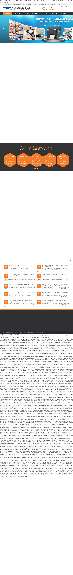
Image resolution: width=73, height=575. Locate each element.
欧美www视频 (21, 430)
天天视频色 (3, 459)
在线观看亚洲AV (57, 383)
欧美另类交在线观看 (60, 421)
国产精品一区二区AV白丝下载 (52, 342)
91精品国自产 (10, 421)
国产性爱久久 (16, 358)
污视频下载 (27, 438)
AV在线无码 (15, 342)
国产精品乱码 (67, 449)
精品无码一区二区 (68, 399)
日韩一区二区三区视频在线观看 (43, 463)
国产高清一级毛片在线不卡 (36, 419)
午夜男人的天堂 (61, 460)
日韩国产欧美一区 (54, 427)
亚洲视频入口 (18, 460)
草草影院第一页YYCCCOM (60, 414)
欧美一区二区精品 (10, 419)
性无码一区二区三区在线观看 (27, 408)
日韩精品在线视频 (28, 432)
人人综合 (24, 388)
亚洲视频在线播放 (38, 356)
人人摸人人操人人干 (22, 462)
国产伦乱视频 (47, 359)
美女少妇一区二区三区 (15, 372)
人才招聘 (45, 13)
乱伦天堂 (13, 391)
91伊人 (29, 370)
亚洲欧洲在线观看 (61, 388)
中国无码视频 (58, 405)
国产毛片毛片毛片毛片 (63, 369)
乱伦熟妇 (69, 369)
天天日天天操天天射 (62, 372)
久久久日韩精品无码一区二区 (60, 465)
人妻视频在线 (21, 446)
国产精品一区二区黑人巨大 (15, 378)
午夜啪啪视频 (66, 429)
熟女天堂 (66, 400)
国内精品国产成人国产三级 (51, 405)
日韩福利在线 (11, 408)
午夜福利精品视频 (50, 383)
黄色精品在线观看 (36, 474)
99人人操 (59, 432)
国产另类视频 (38, 353)
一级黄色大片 (31, 359)
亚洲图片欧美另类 (52, 391)
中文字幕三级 (47, 430)
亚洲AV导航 (63, 386)
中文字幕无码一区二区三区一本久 (52, 432)
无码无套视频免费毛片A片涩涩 (23, 380)
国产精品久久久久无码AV (17, 367)
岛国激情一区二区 (47, 444)
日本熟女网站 (33, 366)
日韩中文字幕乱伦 (23, 443)
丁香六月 (57, 369)
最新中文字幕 (16, 473)
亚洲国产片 (42, 443)
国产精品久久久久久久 (4, 410)
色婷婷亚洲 (61, 394)
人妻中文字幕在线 (68, 459)
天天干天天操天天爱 (37, 468)
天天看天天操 (26, 424)
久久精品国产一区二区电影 (53, 408)
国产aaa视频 (35, 350)
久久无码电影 (9, 339)
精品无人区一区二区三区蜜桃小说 (39, 410)
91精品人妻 (69, 440)
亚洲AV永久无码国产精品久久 (38, 408)
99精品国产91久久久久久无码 (46, 470)
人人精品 (12, 451)
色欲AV (14, 433)
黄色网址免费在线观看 (29, 400)
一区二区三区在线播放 (58, 435)
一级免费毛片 (22, 432)
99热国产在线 (45, 378)
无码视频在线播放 (5, 465)
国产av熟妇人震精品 (10, 377)
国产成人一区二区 (11, 468)
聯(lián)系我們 (68, 6)
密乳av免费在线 (60, 413)
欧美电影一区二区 (30, 463)
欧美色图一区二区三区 (34, 342)
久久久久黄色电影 (4, 468)
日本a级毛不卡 (53, 402)
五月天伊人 (61, 353)
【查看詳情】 (64, 288)
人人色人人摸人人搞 (64, 405)
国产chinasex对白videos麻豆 (39, 373)
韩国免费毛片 (17, 377)
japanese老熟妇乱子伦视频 (11, 370)
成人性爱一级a (55, 463)
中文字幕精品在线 (55, 353)
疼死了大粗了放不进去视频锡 (23, 414)
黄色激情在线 (48, 416)
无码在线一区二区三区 (55, 441)
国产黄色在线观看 (12, 463)
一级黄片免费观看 (3, 381)
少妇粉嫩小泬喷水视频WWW (13, 414)
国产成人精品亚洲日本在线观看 (54, 457)
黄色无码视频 (45, 367)
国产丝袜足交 (45, 339)
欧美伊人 (36, 454)
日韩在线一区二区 (26, 391)
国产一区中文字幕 (57, 362)
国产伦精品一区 (47, 438)
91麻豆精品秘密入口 (15, 397)
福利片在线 (56, 460)
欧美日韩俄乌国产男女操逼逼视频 (17, 388)
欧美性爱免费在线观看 (36, 414)
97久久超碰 (31, 438)
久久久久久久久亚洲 (44, 419)
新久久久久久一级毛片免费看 (62, 351)
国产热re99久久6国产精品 (7, 350)
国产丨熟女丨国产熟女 (7, 438)
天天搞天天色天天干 (21, 386)
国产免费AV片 (44, 353)
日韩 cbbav (51, 460)
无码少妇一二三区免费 (39, 449)
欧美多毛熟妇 (35, 438)
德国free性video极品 (14, 459)
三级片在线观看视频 (65, 381)
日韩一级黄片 (41, 454)
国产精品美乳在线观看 (22, 455)
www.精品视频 (6, 394)
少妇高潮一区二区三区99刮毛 (25, 394)
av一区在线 (22, 457)
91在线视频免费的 (63, 441)
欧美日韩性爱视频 (35, 427)
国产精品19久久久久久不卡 (51, 473)
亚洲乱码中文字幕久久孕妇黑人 (37, 378)
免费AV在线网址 (33, 381)
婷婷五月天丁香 (69, 347)
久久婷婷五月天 (3, 348)
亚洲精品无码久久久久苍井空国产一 (19, 403)
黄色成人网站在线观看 (61, 422)
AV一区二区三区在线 (3, 361)
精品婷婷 (48, 427)
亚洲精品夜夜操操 (30, 345)
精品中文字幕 (27, 411)
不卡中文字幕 (15, 452)
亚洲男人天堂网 (39, 403)
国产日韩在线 (62, 419)
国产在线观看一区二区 (54, 356)
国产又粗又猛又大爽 (51, 414)
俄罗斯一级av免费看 (33, 435)
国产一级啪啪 (2, 470)
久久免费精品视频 (36, 459)
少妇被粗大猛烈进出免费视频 (63, 463)
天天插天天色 (23, 378)
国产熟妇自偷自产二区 (45, 457)
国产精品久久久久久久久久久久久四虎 (23, 366)
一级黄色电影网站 (51, 465)
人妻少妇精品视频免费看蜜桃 (29, 454)
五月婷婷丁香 (42, 430)
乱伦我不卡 (24, 367)
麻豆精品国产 (18, 345)
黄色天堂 (4, 397)
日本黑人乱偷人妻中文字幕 (58, 411)
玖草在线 (53, 345)
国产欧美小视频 (28, 378)
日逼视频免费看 (5, 403)
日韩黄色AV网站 (53, 430)
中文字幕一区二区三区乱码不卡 (43, 451)
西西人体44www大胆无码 (30, 356)
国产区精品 (66, 413)
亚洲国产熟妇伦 (50, 347)
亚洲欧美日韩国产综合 (6, 474)
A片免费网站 (58, 430)
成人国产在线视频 (39, 366)
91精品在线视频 (42, 474)
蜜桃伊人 (65, 427)
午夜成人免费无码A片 (30, 402)
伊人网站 (46, 340)
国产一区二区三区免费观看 (47, 345)
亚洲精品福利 (27, 422)
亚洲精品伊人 (2, 411)
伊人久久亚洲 (61, 397)
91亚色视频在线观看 (8, 462)
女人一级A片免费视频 (52, 377)
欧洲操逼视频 (11, 473)
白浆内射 (39, 421)
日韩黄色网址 (5, 414)
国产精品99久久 (32, 399)
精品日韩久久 (26, 350)
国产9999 (33, 462)
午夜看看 (31, 430)
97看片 (11, 359)
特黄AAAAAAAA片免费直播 (26, 444)
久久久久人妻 (4, 377)
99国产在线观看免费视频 (63, 455)
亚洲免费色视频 (68, 345)
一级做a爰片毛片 (68, 419)
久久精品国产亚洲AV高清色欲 (32, 340)
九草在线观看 (47, 452)
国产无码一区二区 (56, 366)
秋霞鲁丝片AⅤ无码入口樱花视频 (33, 416)
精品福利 (24, 389)
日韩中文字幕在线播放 (48, 422)
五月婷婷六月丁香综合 (62, 375)
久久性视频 (47, 410)
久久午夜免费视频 (25, 359)
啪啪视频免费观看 (33, 348)
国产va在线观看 (52, 410)
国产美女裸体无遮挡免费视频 (19, 424)
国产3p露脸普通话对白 (9, 411)
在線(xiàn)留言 (62, 6)
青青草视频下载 (66, 392)
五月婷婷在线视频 (38, 418)
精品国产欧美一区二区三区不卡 (10, 340)
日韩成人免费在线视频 (42, 441)
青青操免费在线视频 (62, 380)
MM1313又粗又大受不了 (43, 407)
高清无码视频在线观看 (53, 451)
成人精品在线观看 (64, 457)
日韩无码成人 (29, 367)
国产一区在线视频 (64, 433)
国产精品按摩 (18, 463)
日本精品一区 (18, 361)
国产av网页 (4, 449)
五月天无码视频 (24, 370)
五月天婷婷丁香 (18, 433)
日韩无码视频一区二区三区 (34, 377)
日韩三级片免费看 (7, 388)
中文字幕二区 (8, 459)
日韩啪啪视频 (37, 443)
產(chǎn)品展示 (26, 13)
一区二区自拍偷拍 (22, 348)
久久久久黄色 (15, 407)
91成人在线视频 (20, 476)
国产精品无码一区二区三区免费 (38, 388)
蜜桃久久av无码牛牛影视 (13, 380)
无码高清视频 (8, 383)
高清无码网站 (35, 448)
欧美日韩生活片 (32, 418)
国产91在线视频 (13, 457)
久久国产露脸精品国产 (23, 473)
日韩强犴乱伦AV (53, 369)
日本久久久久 (12, 474)
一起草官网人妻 (55, 394)
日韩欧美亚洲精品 (7, 457)
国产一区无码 (41, 440)
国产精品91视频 (53, 438)
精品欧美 (31, 422)
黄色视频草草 (28, 462)
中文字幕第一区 (10, 342)
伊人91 (47, 468)
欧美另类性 (59, 364)
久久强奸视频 (52, 443)
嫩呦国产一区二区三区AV (24, 377)
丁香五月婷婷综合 (23, 465)
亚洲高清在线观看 (55, 372)
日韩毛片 (11, 424)
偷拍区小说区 (33, 353)
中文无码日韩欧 (50, 351)
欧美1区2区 (13, 470)
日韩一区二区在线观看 (52, 407)
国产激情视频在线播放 (22, 452)
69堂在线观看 (11, 400)
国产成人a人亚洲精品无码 (18, 416)
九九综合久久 (31, 373)
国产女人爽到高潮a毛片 (15, 353)
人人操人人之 (48, 441)
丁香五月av (31, 392)
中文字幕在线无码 (15, 430)
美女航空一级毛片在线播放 (15, 440)
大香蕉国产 (59, 402)
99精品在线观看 (37, 457)
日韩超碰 (39, 435)
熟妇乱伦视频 (68, 438)
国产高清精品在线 (37, 400)
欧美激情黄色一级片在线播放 (59, 350)
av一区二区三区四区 (27, 358)
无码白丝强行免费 (46, 429)
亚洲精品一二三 (29, 448)
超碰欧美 (24, 364)
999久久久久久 (61, 403)
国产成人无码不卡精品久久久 (49, 373)
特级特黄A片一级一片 (19, 383)
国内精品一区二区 (18, 474)
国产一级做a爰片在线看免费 (9, 369)
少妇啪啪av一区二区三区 (42, 342)
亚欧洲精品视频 (41, 438)
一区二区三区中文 (39, 347)
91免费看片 (12, 441)
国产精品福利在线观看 (52, 378)
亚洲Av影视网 (50, 366)
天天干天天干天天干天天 (15, 427)
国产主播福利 (64, 416)
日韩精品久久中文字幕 (61, 378)
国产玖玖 (63, 459)
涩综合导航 (33, 358)
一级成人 (21, 427)
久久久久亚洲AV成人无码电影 (17, 418)
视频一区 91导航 (22, 372)
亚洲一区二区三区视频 (64, 418)
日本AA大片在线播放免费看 (37, 432)
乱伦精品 (51, 462)
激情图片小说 (14, 350)
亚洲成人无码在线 (15, 462)
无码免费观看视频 (21, 459)
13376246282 (70, 254)
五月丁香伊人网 (51, 454)
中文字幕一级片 (47, 471)
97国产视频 (8, 449)
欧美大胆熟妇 (69, 410)
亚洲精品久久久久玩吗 (54, 389)
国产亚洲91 (10, 391)
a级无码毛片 (43, 468)
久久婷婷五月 (26, 421)
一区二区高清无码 (66, 411)
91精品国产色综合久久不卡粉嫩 (63, 452)
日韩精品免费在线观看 (29, 386)
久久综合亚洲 (19, 370)
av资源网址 (51, 381)
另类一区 (26, 373)
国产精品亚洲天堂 (13, 460)
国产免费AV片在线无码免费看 (22, 340)
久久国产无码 (50, 424)
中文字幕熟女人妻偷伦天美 (27, 451)
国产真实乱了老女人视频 (29, 372)
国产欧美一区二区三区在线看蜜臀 (18, 454)
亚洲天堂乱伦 (59, 459)
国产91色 (45, 473)
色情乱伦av (52, 350)
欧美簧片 (11, 392)
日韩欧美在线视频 (13, 471)
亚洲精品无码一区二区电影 (31, 455)
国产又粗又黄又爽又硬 (33, 383)
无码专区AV (24, 448)
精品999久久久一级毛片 (41, 394)
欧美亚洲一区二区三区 (67, 471)
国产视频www (67, 378)
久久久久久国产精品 (16, 402)
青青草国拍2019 (61, 342)
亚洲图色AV (69, 432)
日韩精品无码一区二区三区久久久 (9, 405)
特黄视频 (62, 364)
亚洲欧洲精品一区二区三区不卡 (13, 410)
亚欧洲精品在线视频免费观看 (64, 340)
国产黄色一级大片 (20, 350)
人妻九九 (37, 433)
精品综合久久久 (5, 386)
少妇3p (13, 438)
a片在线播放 (17, 394)
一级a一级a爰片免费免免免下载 (40, 399)
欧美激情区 (22, 353)
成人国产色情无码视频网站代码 (32, 351)
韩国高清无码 (10, 403)
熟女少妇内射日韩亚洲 (68, 370)
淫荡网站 (50, 449)
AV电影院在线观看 (10, 446)
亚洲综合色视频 (8, 470)
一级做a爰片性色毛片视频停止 (24, 441)
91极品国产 (46, 446)
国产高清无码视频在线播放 (60, 345)
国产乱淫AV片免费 (9, 407)
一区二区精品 (10, 364)
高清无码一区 (2, 373)
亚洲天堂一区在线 (53, 421)
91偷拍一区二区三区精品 (29, 460)
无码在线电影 (64, 432)
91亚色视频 (37, 380)
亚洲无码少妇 (30, 470)
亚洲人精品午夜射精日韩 (13, 386)
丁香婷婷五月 (58, 391)
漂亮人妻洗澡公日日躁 (57, 386)
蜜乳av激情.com (69, 408)
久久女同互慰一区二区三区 (61, 347)
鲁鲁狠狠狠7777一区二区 (63, 359)
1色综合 (10, 448)
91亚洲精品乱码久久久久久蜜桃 (31, 397)
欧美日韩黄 (8, 427)
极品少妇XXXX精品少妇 (59, 468)
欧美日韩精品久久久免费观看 (20, 356)
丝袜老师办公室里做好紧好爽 (63, 389)
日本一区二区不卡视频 (44, 381)
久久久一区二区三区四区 (39, 446)
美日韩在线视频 (18, 444)
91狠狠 (24, 339)
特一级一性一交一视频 (37, 470)
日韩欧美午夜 (17, 432)
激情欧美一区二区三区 (13, 351)
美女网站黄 (7, 392)
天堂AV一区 (9, 435)
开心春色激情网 (11, 465)
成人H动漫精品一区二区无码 (42, 397)
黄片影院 (6, 455)
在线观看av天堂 (26, 383)
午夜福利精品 (8, 397)
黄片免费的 (65, 348)
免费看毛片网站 (55, 449)
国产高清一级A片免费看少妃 (31, 403)
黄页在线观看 (47, 474)
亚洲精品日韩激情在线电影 (17, 448)
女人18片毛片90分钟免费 (65, 402)
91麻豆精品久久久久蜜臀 (18, 419)
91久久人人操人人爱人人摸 (39, 375)
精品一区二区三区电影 (65, 362)
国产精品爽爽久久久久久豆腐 (52, 413)
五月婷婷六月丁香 (62, 361)
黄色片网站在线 (20, 471)
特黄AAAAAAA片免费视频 (8, 367)
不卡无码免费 (45, 351)
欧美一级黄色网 (55, 403)
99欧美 (5, 451)
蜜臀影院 (29, 405)
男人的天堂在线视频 (25, 342)
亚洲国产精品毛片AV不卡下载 (44, 460)
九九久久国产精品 (29, 452)
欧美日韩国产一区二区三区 (34, 369)
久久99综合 (27, 392)
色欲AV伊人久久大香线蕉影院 (58, 392)
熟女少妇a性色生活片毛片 (37, 339)
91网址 (26, 470)
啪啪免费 (30, 414)
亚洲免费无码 (26, 399)
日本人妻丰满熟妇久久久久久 (16, 449)
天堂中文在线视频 (3, 339)
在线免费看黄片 (23, 463)
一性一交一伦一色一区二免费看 (40, 462)
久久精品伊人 (27, 348)
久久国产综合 (3, 427)
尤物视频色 (6, 400)
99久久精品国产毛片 (41, 448)
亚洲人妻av (44, 403)
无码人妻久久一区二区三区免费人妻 (37, 444)
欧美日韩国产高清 (30, 465)
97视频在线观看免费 (42, 433)
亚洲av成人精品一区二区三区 (47, 418)
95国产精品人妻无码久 (68, 421)
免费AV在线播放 (30, 388)
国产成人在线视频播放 (46, 421)
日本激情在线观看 (40, 411)
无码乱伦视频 (17, 362)
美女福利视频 (35, 451)
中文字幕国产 (49, 353)
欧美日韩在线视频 (15, 375)
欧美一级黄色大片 (19, 389)
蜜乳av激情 (20, 342)
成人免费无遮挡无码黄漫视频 (54, 340)
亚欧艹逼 (30, 350)
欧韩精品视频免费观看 (10, 416)
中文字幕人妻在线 (33, 394)
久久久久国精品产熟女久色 (25, 362)
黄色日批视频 (40, 473)
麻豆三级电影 (54, 459)
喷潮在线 (69, 413)
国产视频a (18, 373)
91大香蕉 (27, 369)
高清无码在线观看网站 (12, 389)
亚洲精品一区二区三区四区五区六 (44, 350)
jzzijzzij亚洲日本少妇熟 (59, 429)
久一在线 (46, 440)
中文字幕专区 (52, 433)
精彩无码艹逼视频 (7, 356)
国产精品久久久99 (43, 370)
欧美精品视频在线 (67, 342)
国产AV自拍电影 (21, 468)
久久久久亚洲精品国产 (12, 361)
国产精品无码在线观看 (45, 389)
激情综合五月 (69, 416)
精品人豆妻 (40, 351)
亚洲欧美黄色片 (51, 468)
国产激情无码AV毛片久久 (66, 451)
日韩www (32, 457)
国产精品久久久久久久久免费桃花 (22, 429)
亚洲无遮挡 (71, 468)
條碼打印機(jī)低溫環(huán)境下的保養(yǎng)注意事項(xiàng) (22, 284)
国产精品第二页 (65, 407)
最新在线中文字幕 (60, 427)
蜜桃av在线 (26, 416)
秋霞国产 (48, 399)
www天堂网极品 (50, 392)
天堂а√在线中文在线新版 (54, 359)
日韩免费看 (8, 366)
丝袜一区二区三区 (41, 340)
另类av (36, 441)
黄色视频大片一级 (41, 364)
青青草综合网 (23, 345)
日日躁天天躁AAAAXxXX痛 (11, 381)
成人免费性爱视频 (25, 433)
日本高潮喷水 (16, 446)
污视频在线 (22, 410)
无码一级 (49, 440)
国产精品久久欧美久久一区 (52, 388)
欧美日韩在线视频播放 (6, 471)
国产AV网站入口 (36, 407)
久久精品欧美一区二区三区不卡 (18, 399)
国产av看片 (3, 378)
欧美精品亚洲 (2, 422)
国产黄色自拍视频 (5, 408)
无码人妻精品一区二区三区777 (56, 444)
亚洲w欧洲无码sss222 (33, 424)
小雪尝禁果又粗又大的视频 (34, 391)
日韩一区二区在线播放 (27, 419)
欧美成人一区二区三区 (10, 348)
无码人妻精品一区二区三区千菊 (61, 410)
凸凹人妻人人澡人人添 (57, 381)
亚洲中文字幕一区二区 (13, 476)
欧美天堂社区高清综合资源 (12, 455)
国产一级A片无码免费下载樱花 (54, 419)
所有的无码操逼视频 (55, 418)
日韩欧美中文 (56, 370)
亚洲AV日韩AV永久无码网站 (15, 443)
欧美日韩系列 (51, 446)
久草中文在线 (24, 449)
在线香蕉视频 (62, 383)
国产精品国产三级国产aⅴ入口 (57, 348)
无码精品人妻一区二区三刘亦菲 (42, 348)
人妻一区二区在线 (5, 476)
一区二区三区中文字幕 (55, 440)
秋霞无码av (52, 471)
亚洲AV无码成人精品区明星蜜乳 (19, 411)
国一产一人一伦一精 (24, 413)
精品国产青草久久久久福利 (38, 465)
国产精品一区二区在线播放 (11, 345)
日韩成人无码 (67, 361)
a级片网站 (70, 351)
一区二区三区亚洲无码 (11, 362)
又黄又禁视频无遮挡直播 (60, 438)
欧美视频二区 (62, 424)
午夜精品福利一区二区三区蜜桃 (46, 386)
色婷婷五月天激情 (49, 394)
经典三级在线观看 (7, 440)
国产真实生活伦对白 (39, 367)
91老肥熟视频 (45, 408)
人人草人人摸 (54, 422)
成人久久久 (67, 424)
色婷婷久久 (24, 351)
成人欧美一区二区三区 (52, 364)
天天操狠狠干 (19, 351)
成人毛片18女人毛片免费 (30, 361)
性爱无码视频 (46, 449)
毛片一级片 (61, 370)
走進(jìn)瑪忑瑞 (17, 13)
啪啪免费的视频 (43, 405)
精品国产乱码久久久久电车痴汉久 (67, 446)
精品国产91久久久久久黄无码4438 (19, 347)
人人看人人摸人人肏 (9, 347)
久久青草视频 (11, 358)
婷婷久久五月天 (9, 402)
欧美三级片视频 (32, 421)
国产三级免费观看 (3, 446)
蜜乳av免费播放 (58, 433)
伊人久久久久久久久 (62, 358)
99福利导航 (65, 339)
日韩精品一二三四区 (30, 443)
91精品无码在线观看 (56, 424)
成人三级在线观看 (61, 449)
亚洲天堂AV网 (10, 433)
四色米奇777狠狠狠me (35, 440)
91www (36, 421)
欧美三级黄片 (49, 372)
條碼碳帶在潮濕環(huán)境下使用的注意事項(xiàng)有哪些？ (22, 292)
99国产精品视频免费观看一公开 (9, 444)
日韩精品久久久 (63, 474)
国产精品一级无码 (21, 400)
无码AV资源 (41, 429)
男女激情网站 (52, 399)
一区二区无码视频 (69, 380)
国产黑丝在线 (5, 399)
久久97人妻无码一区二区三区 (59, 400)
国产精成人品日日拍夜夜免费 (44, 369)
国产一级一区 (43, 402)
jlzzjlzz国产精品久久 (43, 358)
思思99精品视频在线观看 (4, 448)
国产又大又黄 (68, 373)
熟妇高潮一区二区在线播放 (16, 435)
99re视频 (10, 418)
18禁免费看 (25, 476)
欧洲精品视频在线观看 (46, 356)
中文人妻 (23, 460)
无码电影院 (52, 400)
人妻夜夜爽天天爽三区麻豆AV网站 (40, 372)
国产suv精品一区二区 (31, 446)
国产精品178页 (46, 411)
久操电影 (8, 451)
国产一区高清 (32, 441)
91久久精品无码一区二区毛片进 (53, 358)
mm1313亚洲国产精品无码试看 (60, 373)
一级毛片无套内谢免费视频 (45, 400)
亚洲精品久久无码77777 (48, 375)
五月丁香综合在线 (63, 440)
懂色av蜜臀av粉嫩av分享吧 (10, 429)
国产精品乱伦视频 (16, 392)
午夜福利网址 (31, 375)
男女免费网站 (30, 473)
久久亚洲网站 (55, 375)
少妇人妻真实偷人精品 (37, 392)
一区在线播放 (9, 430)
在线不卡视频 (56, 361)
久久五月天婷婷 (57, 454)
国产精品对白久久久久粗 (37, 345)
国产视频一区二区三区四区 (31, 347)
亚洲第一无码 (67, 414)
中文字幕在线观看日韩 (29, 459)
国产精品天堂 (68, 465)
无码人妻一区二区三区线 (17, 359)
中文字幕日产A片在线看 (65, 391)
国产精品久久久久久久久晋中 (47, 455)
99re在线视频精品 (56, 367)
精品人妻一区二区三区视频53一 (10, 373)
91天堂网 (33, 367)
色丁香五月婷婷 (20, 339)
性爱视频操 (35, 452)
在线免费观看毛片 (44, 414)
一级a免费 (65, 462)
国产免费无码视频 (37, 402)
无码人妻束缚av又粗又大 (28, 410)
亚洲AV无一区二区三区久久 (7, 454)
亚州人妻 (46, 388)
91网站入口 (38, 358)
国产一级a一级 (53, 474)
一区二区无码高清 (62, 470)
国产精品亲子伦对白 (31, 413)
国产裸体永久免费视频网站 (39, 471)
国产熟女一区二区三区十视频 (65, 367)
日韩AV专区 (10, 413)
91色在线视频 (45, 347)
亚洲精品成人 (59, 451)
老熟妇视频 (42, 359)
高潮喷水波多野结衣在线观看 (33, 429)
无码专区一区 (24, 474)
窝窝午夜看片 (3, 345)
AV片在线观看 (29, 474)
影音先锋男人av (5, 380)
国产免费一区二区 (55, 470)
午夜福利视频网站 (56, 455)
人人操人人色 (12, 356)
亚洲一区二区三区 (36, 430)
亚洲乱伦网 (23, 373)
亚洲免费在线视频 (18, 470)
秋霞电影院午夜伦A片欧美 (40, 361)
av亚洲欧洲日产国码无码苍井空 (41, 413)
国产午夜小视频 (59, 407)
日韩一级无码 (18, 405)
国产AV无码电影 (37, 359)
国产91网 (48, 433)
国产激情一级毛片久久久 (35, 405)
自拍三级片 (36, 460)
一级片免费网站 (66, 397)
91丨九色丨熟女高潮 (29, 339)
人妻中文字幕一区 (58, 443)
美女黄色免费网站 (5, 351)
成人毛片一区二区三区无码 (17, 364)
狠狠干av (7, 460)
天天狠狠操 (52, 362)
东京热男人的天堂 (33, 362)
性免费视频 (16, 348)
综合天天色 (17, 369)
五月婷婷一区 (35, 473)
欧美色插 (62, 454)
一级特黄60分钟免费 (19, 391)
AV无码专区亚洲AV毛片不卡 (23, 375)
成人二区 (25, 446)
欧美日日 (50, 463)
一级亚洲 (43, 432)
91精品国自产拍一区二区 (7, 375)
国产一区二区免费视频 (59, 339)
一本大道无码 (23, 361)
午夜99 (55, 347)
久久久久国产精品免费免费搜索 (28, 471)
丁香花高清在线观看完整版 (43, 377)
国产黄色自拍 (59, 377)
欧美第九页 (5, 430)
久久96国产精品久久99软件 (23, 407)
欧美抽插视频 (6, 418)
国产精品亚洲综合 (33, 411)
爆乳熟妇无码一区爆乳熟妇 (42, 383)
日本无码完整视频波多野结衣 (53, 380)
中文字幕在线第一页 (62, 408)
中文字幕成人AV (50, 403)
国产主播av (21, 358)
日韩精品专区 (68, 375)
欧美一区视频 (30, 407)
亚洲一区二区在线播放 (26, 381)
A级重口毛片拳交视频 (17, 408)
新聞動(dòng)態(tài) (36, 13)
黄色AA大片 (22, 392)
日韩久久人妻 (64, 377)
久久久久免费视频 (4, 389)
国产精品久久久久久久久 (8, 452)
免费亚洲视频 (50, 367)
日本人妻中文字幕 (69, 372)
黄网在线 (55, 351)
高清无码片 (38, 381)
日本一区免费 (5, 413)
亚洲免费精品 (35, 422)
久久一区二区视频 (38, 389)
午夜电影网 (46, 364)
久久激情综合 (45, 465)
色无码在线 (3, 392)
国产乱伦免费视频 (68, 422)
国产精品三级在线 (7, 359)
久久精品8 (13, 383)
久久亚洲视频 (46, 454)
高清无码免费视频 (68, 364)
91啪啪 (7, 473)
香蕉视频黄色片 (56, 462)
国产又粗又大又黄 (21, 422)
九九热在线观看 (42, 416)
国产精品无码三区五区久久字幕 (31, 364)
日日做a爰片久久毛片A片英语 (25, 440)
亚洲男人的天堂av (27, 353)
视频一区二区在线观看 (41, 452)
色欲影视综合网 (39, 455)
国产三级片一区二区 (50, 370)
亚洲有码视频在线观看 (16, 413)
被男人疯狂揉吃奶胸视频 (66, 443)
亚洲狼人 (17, 457)
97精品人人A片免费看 (43, 427)
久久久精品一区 (23, 402)
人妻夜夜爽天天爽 (68, 356)
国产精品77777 (31, 380)
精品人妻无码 (52, 429)
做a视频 (6, 421)
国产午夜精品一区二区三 (43, 380)
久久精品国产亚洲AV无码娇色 (53, 397)
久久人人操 (35, 463)
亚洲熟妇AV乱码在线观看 (44, 391)
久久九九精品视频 (13, 366)
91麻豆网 (48, 462)
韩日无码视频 (26, 430)
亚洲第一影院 (48, 402)
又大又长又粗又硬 (62, 356)
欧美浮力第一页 (67, 473)
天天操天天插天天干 (67, 460)
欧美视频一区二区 (66, 394)
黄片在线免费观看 (22, 397)
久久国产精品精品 (57, 446)
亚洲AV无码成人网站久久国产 (56, 416)
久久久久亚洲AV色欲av (49, 361)
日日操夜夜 (16, 441)
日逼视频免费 (51, 435)
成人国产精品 (17, 465)
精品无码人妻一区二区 (18, 451)
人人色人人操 (66, 468)
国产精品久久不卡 (66, 353)
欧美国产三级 (14, 339)
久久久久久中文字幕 (60, 473)
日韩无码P (51, 411)
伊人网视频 (16, 400)
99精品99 (61, 462)
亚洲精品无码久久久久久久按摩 (9, 432)
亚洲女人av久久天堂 (37, 386)
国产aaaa (5, 435)
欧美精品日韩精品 (27, 457)
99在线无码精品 (48, 448)
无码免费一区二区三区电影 (64, 366)
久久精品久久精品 (8, 422)
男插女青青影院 (47, 443)
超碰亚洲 (38, 362)
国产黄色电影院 (6, 463)
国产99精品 (5, 419)
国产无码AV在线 (15, 422)
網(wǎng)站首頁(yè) (8, 13)
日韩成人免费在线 (51, 339)
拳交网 (23, 470)
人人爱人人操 (44, 392)
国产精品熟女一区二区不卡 (60, 399)
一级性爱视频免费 (24, 405)
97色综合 (50, 348)
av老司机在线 (33, 370)
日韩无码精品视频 (22, 369)
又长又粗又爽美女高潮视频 (42, 424)
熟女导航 (16, 468)
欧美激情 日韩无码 (31, 433)
